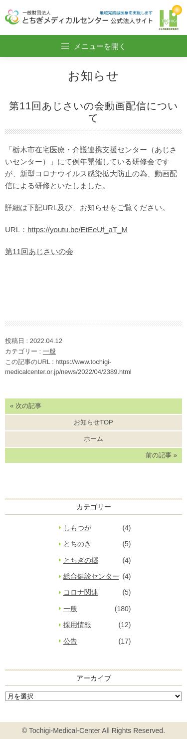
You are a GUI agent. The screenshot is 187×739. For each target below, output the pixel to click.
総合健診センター (91, 576)
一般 (49, 351)
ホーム (93, 438)
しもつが (77, 528)
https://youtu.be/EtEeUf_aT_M (77, 229)
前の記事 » (161, 455)
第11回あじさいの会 (39, 251)
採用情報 (77, 625)
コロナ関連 (80, 592)
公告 (70, 641)
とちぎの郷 (80, 560)
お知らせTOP (93, 422)
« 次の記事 (25, 405)
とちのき (77, 544)
